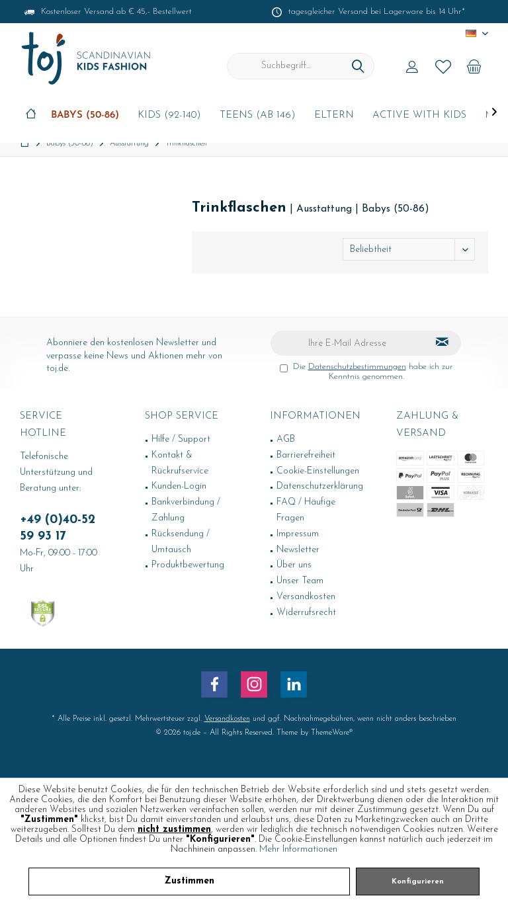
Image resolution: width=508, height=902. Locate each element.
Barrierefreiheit (305, 455)
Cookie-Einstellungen (317, 471)
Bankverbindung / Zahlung (185, 510)
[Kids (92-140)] (169, 116)
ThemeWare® (332, 733)
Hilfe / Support (180, 439)
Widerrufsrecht (306, 613)
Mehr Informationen (298, 849)
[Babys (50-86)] (85, 116)
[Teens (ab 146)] (257, 116)
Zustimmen (189, 881)
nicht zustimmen (174, 830)
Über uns (294, 565)
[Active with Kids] (419, 116)
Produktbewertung (187, 565)
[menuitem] (474, 66)
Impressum (297, 534)
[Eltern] (334, 116)
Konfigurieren (418, 881)
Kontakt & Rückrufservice (179, 463)
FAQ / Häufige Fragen (305, 510)
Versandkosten (305, 597)
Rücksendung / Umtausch (180, 542)
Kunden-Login (178, 486)
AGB (285, 439)
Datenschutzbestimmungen (357, 366)
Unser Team (299, 581)
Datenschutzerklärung (319, 486)
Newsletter (297, 550)
